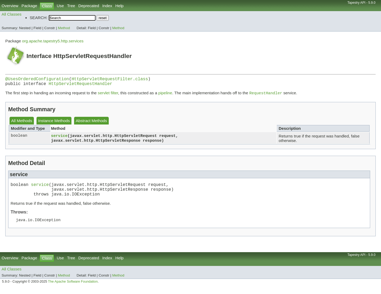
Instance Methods (54, 123)
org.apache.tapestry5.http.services (52, 41)
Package (29, 5)
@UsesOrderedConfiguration (37, 80)
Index (107, 5)
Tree (71, 5)
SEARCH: (39, 17)
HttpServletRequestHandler (80, 85)
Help (119, 5)
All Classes (11, 14)
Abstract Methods (91, 123)
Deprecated (88, 5)
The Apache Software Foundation (73, 288)
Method (64, 28)
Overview (10, 5)
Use (60, 5)
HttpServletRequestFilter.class (109, 80)
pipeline (165, 95)
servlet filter (108, 95)
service (59, 138)
